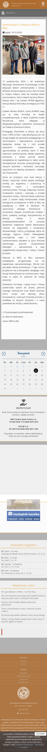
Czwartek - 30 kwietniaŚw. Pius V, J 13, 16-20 (11, 582)
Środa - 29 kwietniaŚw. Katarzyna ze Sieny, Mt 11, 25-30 (16, 588)
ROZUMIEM (40, 734)
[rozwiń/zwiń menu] (43, 4)
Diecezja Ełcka (23, 724)
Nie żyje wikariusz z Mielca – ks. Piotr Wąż (18, 612)
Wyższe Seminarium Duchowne (19, 4)
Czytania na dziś (23, 730)
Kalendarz (23, 715)
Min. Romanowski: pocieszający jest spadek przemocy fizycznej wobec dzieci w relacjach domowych (23, 617)
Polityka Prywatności (24, 745)
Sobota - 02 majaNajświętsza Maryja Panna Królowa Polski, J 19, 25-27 (23, 569)
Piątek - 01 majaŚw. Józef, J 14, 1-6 (9, 575)
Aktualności (10, 13)
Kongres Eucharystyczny (23, 727)
